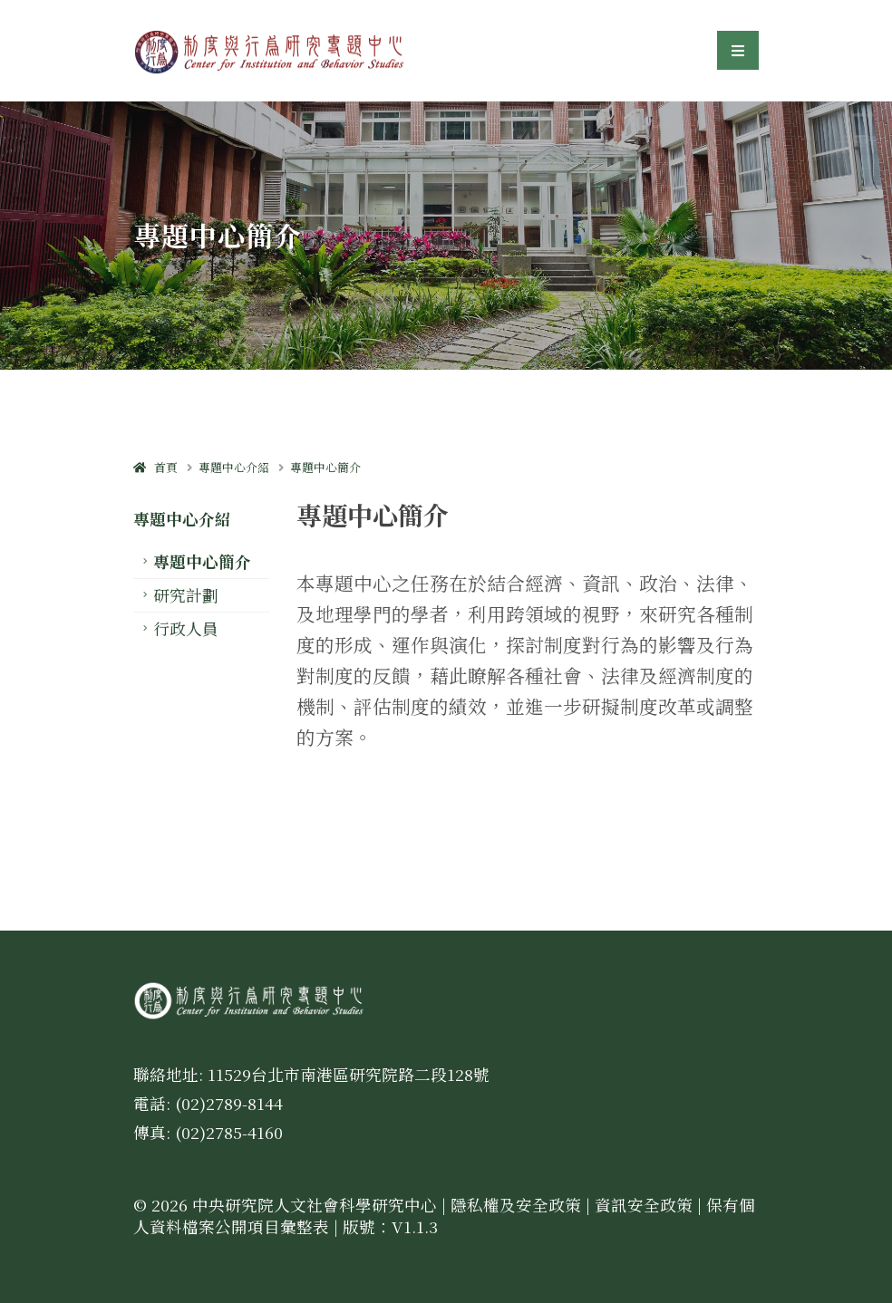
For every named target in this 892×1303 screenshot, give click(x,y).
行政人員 (185, 628)
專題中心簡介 (325, 467)
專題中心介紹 (234, 467)
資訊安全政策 (644, 1204)
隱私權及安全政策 (516, 1204)
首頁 (155, 467)
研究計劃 (185, 595)
